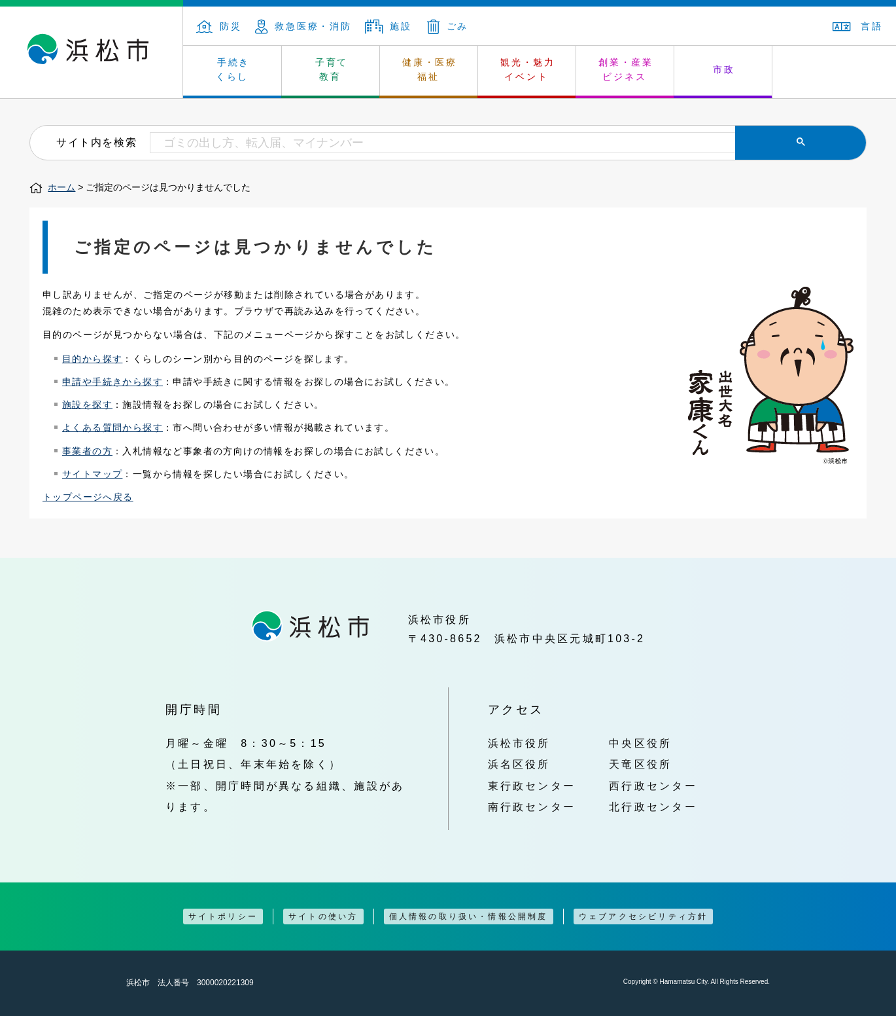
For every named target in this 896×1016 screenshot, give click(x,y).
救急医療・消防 (303, 26)
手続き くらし (233, 69)
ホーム (61, 187)
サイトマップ (92, 474)
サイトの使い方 (323, 916)
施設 (388, 26)
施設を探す (87, 404)
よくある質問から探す (112, 427)
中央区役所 (640, 743)
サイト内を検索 (96, 142)
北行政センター (653, 806)
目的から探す (92, 359)
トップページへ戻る (88, 497)
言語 (858, 26)
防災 (219, 26)
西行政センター (653, 785)
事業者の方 (87, 451)
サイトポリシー (223, 916)
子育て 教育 (331, 69)
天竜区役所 (640, 764)
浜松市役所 (519, 743)
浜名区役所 (519, 764)
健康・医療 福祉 (429, 69)
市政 (724, 69)
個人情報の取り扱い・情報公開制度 (468, 916)
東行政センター (532, 785)
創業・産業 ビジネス (625, 69)
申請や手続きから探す (112, 381)
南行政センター (532, 806)
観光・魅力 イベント (527, 69)
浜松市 (91, 52)
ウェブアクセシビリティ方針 (643, 916)
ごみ (448, 26)
